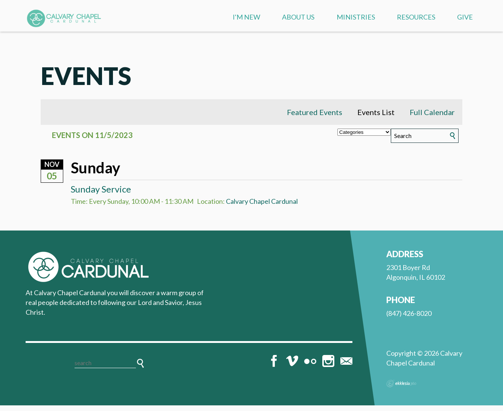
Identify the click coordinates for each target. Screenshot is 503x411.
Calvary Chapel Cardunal (262, 207)
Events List (376, 117)
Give (465, 17)
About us (298, 17)
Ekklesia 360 (401, 389)
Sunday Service (101, 194)
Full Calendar (432, 117)
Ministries (356, 17)
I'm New (246, 17)
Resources (416, 17)
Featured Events (314, 117)
